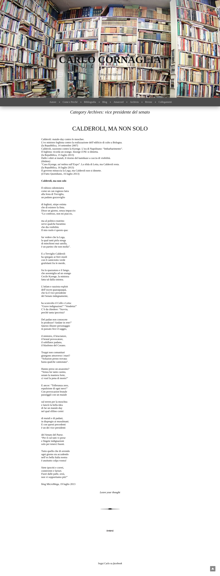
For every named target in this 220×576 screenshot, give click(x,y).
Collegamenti (165, 102)
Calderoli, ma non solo (110, 128)
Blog (104, 102)
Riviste (148, 102)
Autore (52, 102)
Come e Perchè (70, 102)
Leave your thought (110, 492)
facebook (117, 563)
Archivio (134, 102)
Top (212, 568)
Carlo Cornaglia (110, 59)
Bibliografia (90, 102)
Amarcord (118, 102)
